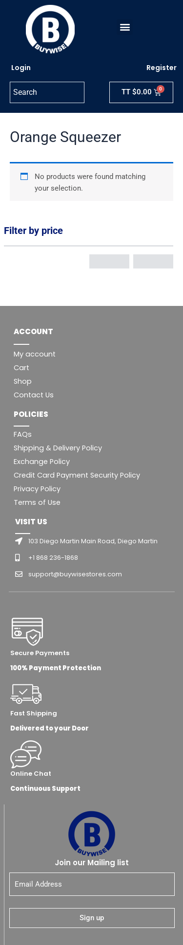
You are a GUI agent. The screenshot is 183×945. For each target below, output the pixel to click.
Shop (23, 381)
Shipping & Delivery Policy (58, 448)
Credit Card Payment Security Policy (77, 475)
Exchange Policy (42, 461)
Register (161, 67)
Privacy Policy (37, 489)
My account (35, 354)
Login (21, 67)
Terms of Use (37, 502)
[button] (125, 27)
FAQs (23, 434)
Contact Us (34, 395)
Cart (21, 368)
